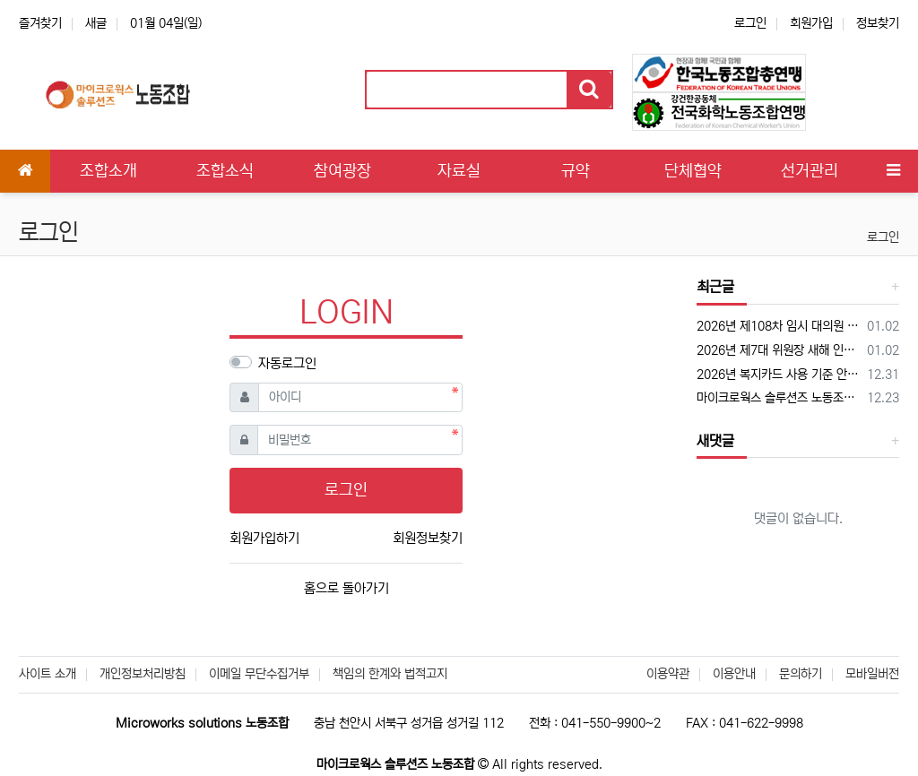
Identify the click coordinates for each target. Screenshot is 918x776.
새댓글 (715, 441)
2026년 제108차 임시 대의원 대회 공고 (779, 326)
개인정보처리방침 (143, 674)
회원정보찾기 (428, 538)
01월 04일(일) (166, 23)
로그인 (750, 23)
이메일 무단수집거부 (259, 674)
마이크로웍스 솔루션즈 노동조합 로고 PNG (779, 398)
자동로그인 (287, 363)
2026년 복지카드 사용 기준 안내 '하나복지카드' (779, 374)
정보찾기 (877, 23)
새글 (96, 23)
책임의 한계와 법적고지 (390, 674)
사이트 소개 (47, 674)
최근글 (715, 287)
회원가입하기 (264, 538)
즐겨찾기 (40, 23)
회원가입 (811, 23)
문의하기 (800, 674)
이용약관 (667, 674)
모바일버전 (872, 674)
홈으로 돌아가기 (346, 588)
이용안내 (734, 674)
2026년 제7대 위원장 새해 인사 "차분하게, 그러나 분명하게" (779, 350)
